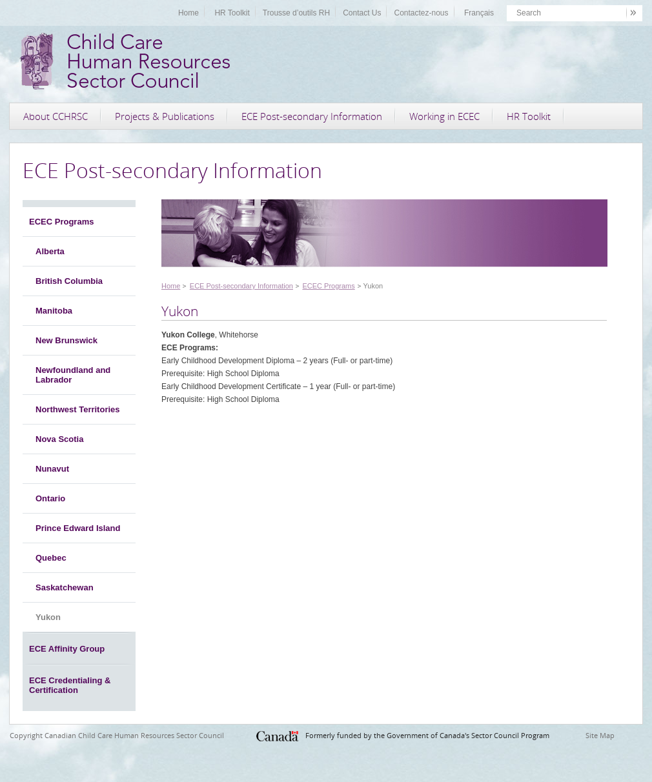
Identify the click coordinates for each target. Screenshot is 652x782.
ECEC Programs (61, 221)
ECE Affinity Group (67, 649)
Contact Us (362, 12)
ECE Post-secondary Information (311, 116)
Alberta (50, 251)
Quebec (51, 558)
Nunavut (52, 469)
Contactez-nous (421, 12)
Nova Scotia (59, 439)
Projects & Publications (164, 116)
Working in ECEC (444, 116)
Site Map (600, 735)
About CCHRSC (55, 116)
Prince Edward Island (78, 528)
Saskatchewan (65, 587)
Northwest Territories (78, 409)
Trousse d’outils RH (296, 12)
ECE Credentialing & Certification (69, 685)
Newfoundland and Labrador (73, 375)
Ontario (50, 498)
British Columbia (69, 281)
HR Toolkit (231, 12)
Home (188, 12)
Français (479, 12)
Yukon (48, 617)
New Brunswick (66, 340)
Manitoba (54, 311)
